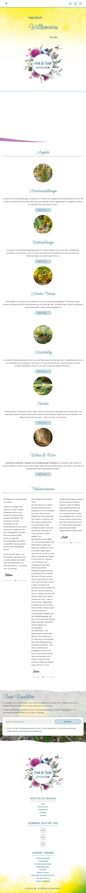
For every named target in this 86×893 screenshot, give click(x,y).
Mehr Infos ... (43, 210)
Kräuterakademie (43, 858)
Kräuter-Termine (43, 294)
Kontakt (43, 816)
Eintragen (68, 722)
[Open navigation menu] (6, 3)
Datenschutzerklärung (32, 731)
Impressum (43, 810)
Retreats (43, 404)
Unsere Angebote (43, 881)
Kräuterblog (43, 353)
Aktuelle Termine (43, 878)
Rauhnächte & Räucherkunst (43, 876)
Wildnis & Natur (43, 455)
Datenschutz (43, 807)
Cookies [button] (43, 813)
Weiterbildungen (43, 243)
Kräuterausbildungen (43, 191)
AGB (43, 804)
